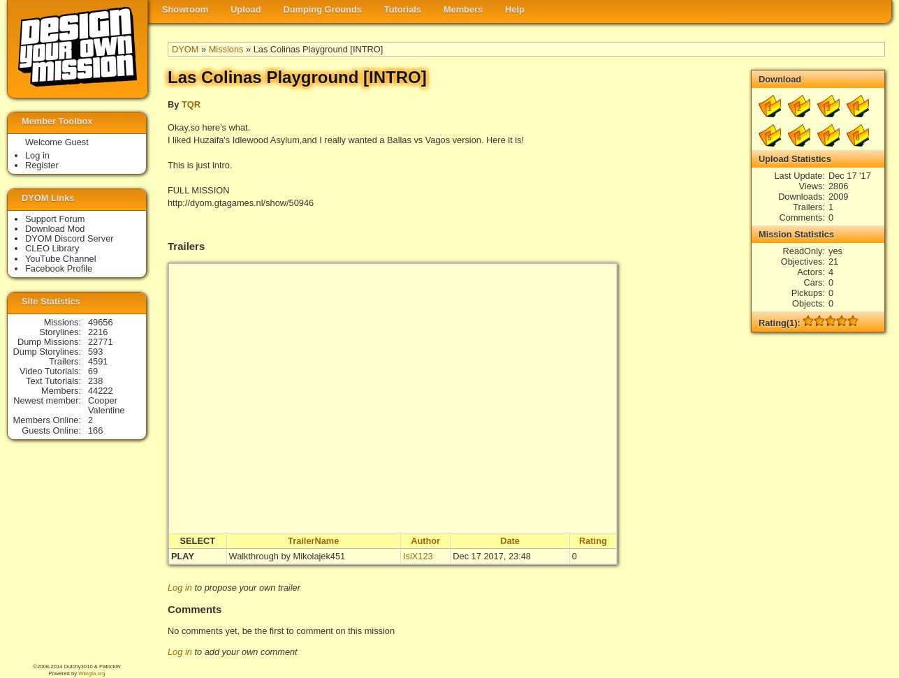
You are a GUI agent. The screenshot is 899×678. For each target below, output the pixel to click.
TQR (191, 104)
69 (93, 371)
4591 (98, 361)
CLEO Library (52, 248)
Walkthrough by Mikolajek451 (287, 556)
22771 (100, 342)
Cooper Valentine (106, 405)
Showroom (185, 9)
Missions (226, 49)
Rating (593, 541)
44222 (100, 390)
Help (515, 9)
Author (425, 541)
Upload (246, 9)
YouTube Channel (60, 258)
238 (95, 381)
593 (95, 351)
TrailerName (313, 541)
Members (463, 9)
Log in (180, 587)
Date (510, 541)
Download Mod (55, 228)
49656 (100, 322)
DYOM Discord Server (69, 238)
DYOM (185, 49)
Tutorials (402, 9)
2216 (98, 332)
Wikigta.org (91, 673)
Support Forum (55, 219)
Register (42, 165)
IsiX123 (418, 556)
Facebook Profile (58, 268)
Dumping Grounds (323, 9)
